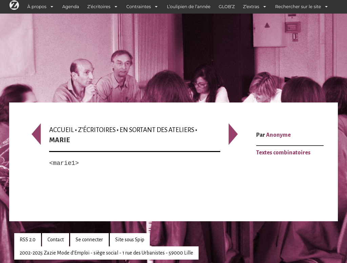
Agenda (70, 6)
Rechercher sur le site (298, 6)
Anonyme (278, 135)
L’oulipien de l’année (188, 6)
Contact (55, 239)
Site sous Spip (129, 239)
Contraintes (138, 6)
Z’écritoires (98, 6)
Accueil (61, 129)
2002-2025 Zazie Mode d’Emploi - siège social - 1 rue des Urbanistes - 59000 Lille (106, 253)
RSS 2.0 (28, 239)
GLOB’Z (227, 6)
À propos (36, 6)
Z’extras (251, 6)
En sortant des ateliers (157, 129)
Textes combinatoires (283, 153)
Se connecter (89, 239)
